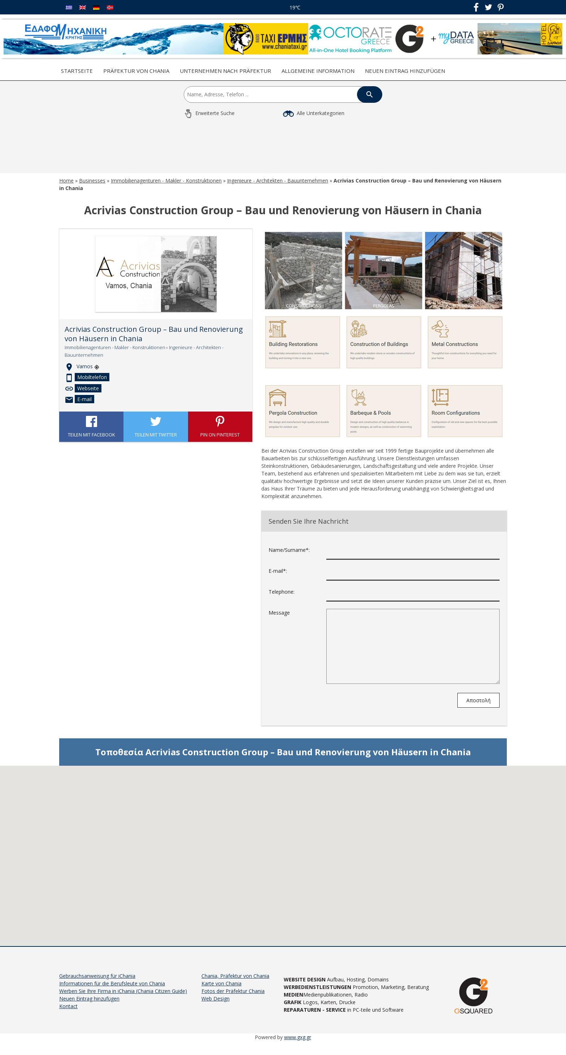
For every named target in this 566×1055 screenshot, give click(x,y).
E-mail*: (278, 581)
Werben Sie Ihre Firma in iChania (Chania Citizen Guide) (123, 1001)
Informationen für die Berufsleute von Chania (112, 993)
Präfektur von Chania (136, 70)
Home (66, 191)
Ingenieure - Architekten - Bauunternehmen (277, 191)
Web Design (215, 1009)
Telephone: (282, 602)
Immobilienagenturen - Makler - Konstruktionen (166, 191)
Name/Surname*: (289, 560)
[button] (283, 859)
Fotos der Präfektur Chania (233, 1001)
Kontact (68, 1016)
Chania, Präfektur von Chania (235, 986)
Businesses (92, 191)
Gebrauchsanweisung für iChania (97, 986)
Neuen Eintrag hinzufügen (405, 70)
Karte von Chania (221, 993)
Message (279, 623)
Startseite (77, 70)
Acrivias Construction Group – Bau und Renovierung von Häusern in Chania (154, 344)
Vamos (88, 376)
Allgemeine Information (318, 70)
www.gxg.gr (297, 1047)
